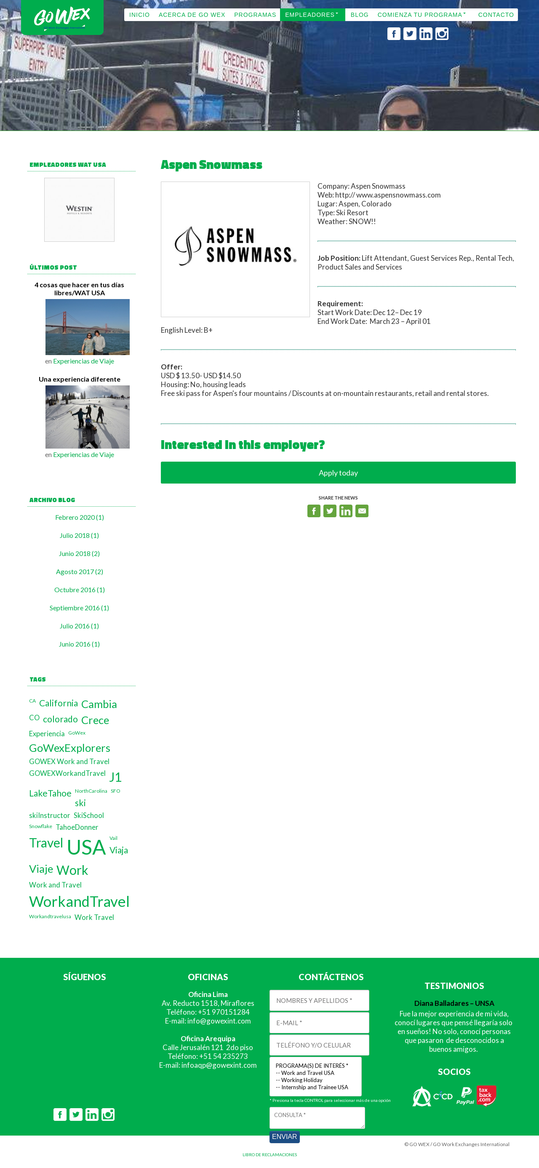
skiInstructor (49, 815)
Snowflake (40, 826)
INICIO (139, 14)
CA (32, 701)
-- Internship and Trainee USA (315, 1087)
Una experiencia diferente (79, 379)
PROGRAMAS (255, 14)
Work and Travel (55, 885)
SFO (115, 791)
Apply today (338, 472)
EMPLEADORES (310, 14)
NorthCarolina (91, 791)
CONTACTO (496, 14)
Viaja (118, 850)
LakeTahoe (50, 793)
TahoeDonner (77, 827)
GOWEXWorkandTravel (67, 773)
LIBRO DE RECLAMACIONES (270, 1154)
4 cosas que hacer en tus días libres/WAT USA (79, 289)
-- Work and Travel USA (315, 1073)
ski (80, 802)
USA (86, 847)
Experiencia (47, 734)
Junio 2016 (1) (79, 644)
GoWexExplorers (69, 747)
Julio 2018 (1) (79, 535)
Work (72, 869)
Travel (46, 842)
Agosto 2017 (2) (79, 571)
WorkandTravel (79, 901)
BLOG (360, 14)
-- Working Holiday (315, 1080)
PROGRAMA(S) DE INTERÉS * (315, 1065)
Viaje (41, 868)
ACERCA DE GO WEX (192, 14)
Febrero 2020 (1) (79, 517)
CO (34, 718)
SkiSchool (89, 815)
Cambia (99, 704)
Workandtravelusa (50, 916)
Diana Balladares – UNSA (454, 1003)
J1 (115, 776)
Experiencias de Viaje (83, 361)
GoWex (76, 733)
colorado (60, 719)
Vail (113, 838)
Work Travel (94, 917)
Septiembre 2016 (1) (79, 608)
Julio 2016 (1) (79, 626)
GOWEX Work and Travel (69, 761)
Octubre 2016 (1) (79, 589)
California (58, 703)
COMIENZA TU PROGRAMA (420, 14)
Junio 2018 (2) (79, 553)
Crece (95, 720)
